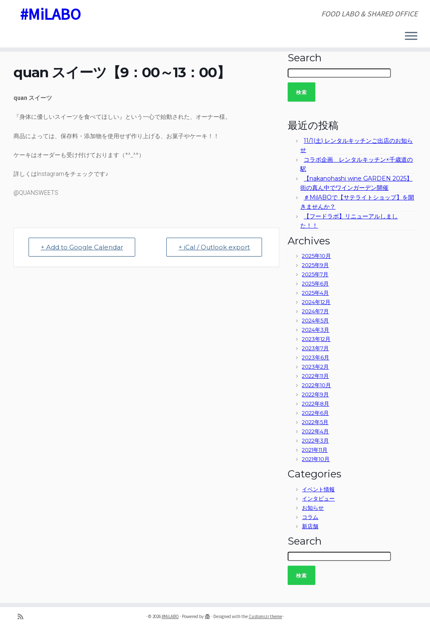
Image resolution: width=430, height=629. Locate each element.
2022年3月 (315, 440)
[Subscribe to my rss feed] (23, 616)
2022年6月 (315, 412)
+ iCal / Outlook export (214, 247)
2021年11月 (315, 449)
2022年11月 (315, 375)
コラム (310, 517)
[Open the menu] (411, 36)
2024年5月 (315, 320)
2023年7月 (315, 348)
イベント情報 (318, 489)
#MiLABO (50, 15)
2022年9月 (315, 394)
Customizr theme (265, 616)
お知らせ (313, 507)
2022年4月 (315, 431)
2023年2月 (315, 366)
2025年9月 (315, 265)
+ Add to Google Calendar (82, 247)
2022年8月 (315, 403)
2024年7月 (315, 311)
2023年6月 (315, 357)
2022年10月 (316, 385)
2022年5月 (315, 422)
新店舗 (310, 526)
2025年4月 (315, 292)
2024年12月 (316, 302)
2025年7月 (315, 274)
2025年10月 (316, 255)
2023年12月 (316, 338)
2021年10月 (316, 459)
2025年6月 (315, 283)
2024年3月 (315, 329)
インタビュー (318, 498)
